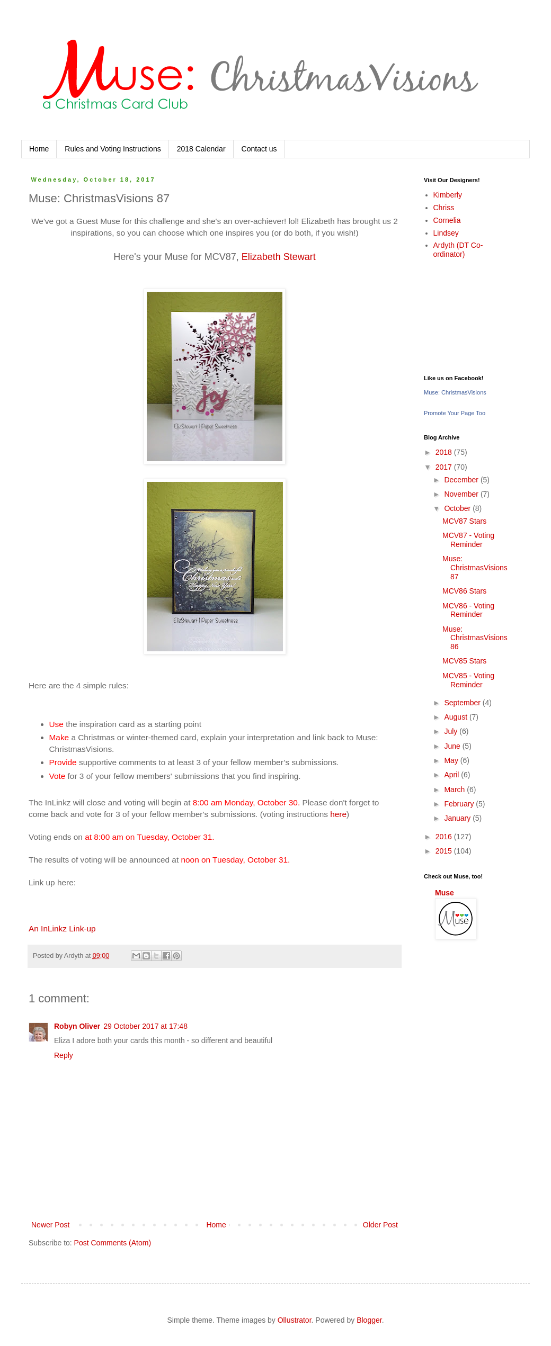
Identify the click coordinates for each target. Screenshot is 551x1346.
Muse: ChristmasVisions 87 (475, 567)
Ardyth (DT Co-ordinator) (458, 249)
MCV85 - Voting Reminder (468, 680)
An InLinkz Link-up (62, 928)
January (458, 818)
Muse (444, 893)
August (456, 717)
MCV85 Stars (464, 661)
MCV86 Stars (464, 591)
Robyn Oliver (77, 1026)
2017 (445, 467)
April (452, 774)
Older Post (380, 1225)
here (338, 814)
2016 (445, 836)
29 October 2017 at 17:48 (145, 1026)
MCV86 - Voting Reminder (468, 610)
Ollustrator (295, 1320)
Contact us (259, 149)
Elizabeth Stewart (279, 257)
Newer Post (50, 1225)
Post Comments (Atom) (112, 1243)
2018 (445, 452)
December (462, 479)
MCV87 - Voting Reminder (468, 540)
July (451, 731)
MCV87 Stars (464, 521)
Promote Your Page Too (454, 413)
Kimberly (447, 195)
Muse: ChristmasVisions (455, 392)
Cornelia (447, 220)
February (460, 804)
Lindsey (446, 233)
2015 (445, 851)
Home (39, 149)
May (452, 760)
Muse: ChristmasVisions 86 (475, 638)
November (462, 494)
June (453, 746)
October (458, 508)
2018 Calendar (201, 149)
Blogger (369, 1320)
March (455, 789)
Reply (63, 1055)
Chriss (444, 207)
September (463, 702)
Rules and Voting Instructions (113, 149)
